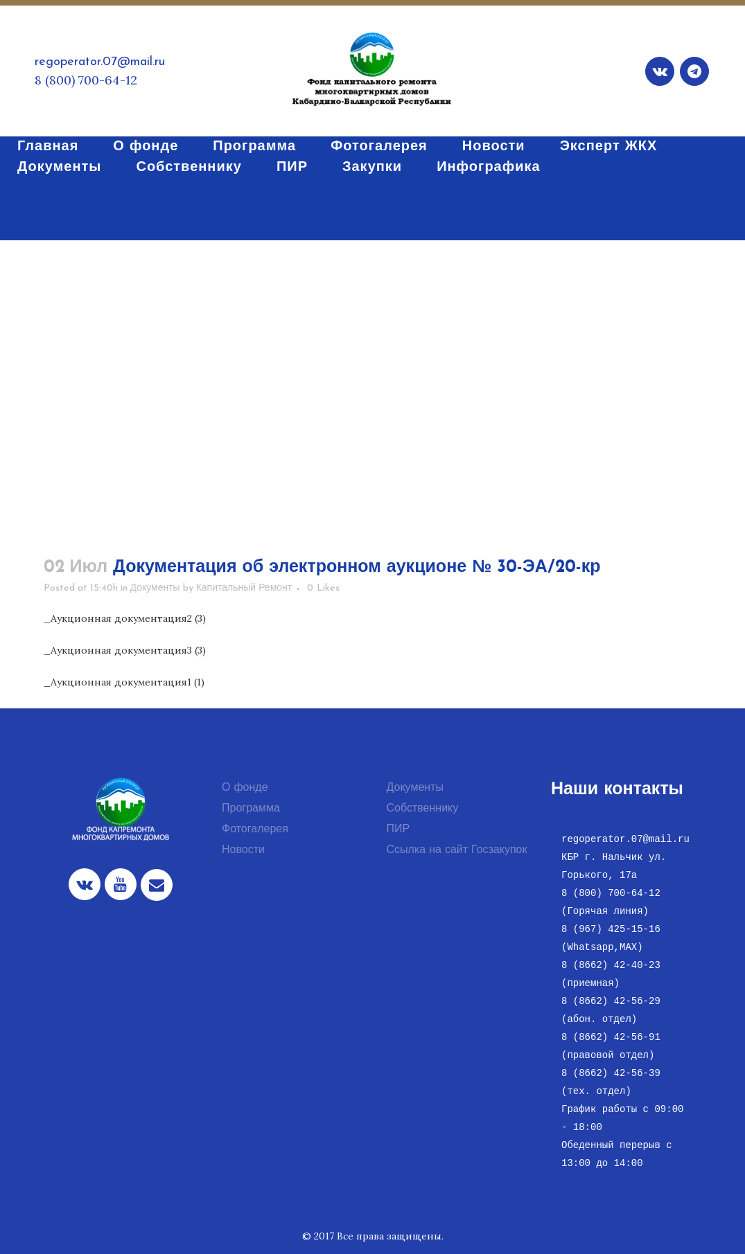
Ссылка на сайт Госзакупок (457, 850)
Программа (251, 808)
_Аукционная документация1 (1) (124, 682)
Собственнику (423, 808)
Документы (155, 588)
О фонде (245, 788)
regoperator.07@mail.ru (100, 62)
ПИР (398, 829)
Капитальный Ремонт (244, 588)
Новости (243, 850)
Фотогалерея (255, 829)
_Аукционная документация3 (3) (125, 650)
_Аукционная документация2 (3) (125, 618)
